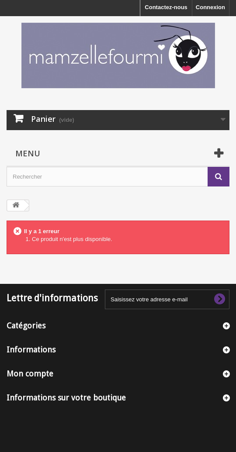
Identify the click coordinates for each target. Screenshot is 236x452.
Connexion (210, 7)
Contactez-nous (166, 7)
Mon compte (30, 373)
